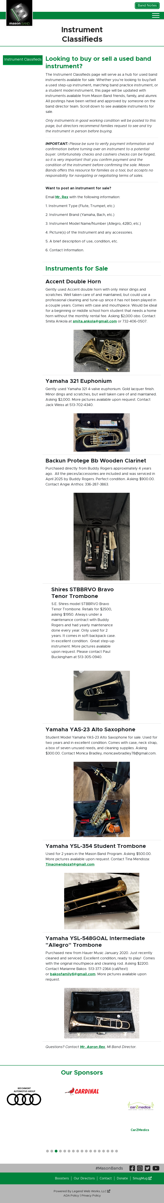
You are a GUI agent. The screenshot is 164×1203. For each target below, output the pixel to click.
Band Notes (147, 5)
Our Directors (84, 1178)
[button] (47, 1151)
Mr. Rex (61, 197)
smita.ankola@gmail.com (95, 321)
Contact (106, 1178)
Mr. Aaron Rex (92, 1047)
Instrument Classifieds (23, 59)
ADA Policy (71, 1195)
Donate (122, 1178)
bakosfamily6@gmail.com (73, 974)
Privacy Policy (91, 1195)
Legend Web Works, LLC (91, 1191)
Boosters (62, 1178)
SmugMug (142, 1178)
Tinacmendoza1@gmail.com (70, 864)
